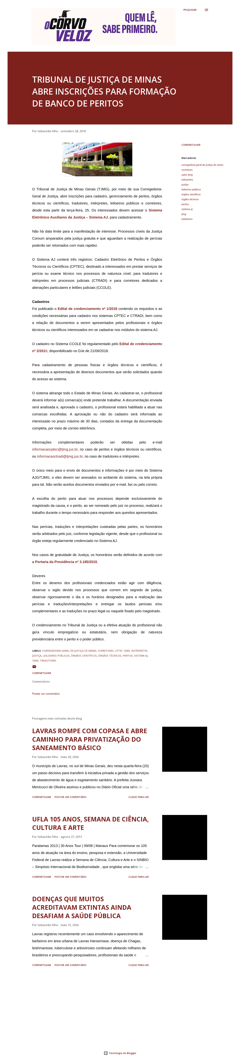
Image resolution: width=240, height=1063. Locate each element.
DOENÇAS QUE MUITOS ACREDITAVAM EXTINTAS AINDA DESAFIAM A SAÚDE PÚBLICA (81, 907)
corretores (187, 169)
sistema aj (187, 209)
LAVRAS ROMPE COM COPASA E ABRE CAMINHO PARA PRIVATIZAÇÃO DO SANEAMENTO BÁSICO (89, 739)
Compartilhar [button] (190, 144)
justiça (185, 184)
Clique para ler (138, 797)
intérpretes (187, 179)
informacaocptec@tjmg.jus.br (54, 449)
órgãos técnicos (190, 199)
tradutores (187, 219)
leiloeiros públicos (191, 189)
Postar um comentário (46, 693)
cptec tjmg (187, 174)
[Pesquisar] (190, 10)
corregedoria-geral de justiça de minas (202, 164)
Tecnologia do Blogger (120, 1053)
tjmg (183, 214)
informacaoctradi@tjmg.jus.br (60, 456)
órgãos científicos (191, 194)
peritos (185, 204)
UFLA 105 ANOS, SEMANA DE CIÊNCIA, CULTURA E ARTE (90, 823)
